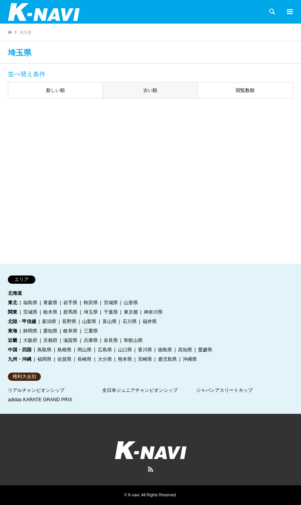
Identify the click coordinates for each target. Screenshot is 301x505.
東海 (12, 331)
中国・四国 (19, 350)
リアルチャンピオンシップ (36, 390)
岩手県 (70, 302)
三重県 (91, 331)
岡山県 (84, 350)
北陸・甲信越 (22, 321)
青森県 (50, 302)
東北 (12, 302)
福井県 (150, 321)
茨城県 (30, 312)
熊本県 (125, 359)
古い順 (150, 90)
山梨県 (89, 321)
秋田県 (91, 302)
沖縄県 (190, 359)
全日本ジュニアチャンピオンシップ (140, 390)
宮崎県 (145, 359)
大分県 (105, 359)
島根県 (64, 350)
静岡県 (30, 331)
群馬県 (70, 312)
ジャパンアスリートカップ (224, 390)
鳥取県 (44, 350)
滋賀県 (70, 340)
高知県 (185, 350)
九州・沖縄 (19, 359)
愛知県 (50, 331)
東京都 (131, 312)
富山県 (110, 321)
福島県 (30, 302)
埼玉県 (91, 312)
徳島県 (165, 350)
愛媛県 (205, 350)
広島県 (105, 350)
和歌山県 (133, 340)
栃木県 (50, 312)
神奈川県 (153, 312)
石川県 (130, 321)
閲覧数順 (245, 90)
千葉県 (111, 312)
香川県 (145, 350)
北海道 (15, 293)
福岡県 (44, 359)
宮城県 (111, 302)
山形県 (131, 302)
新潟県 (49, 321)
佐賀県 (64, 359)
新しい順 (55, 90)
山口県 (125, 350)
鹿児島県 (167, 359)
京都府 (50, 340)
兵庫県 (91, 340)
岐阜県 (70, 331)
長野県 (69, 321)
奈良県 (111, 340)
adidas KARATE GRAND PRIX (40, 399)
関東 (12, 312)
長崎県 (84, 359)
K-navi (133, 495)
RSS (150, 469)
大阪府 (30, 340)
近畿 (12, 340)
